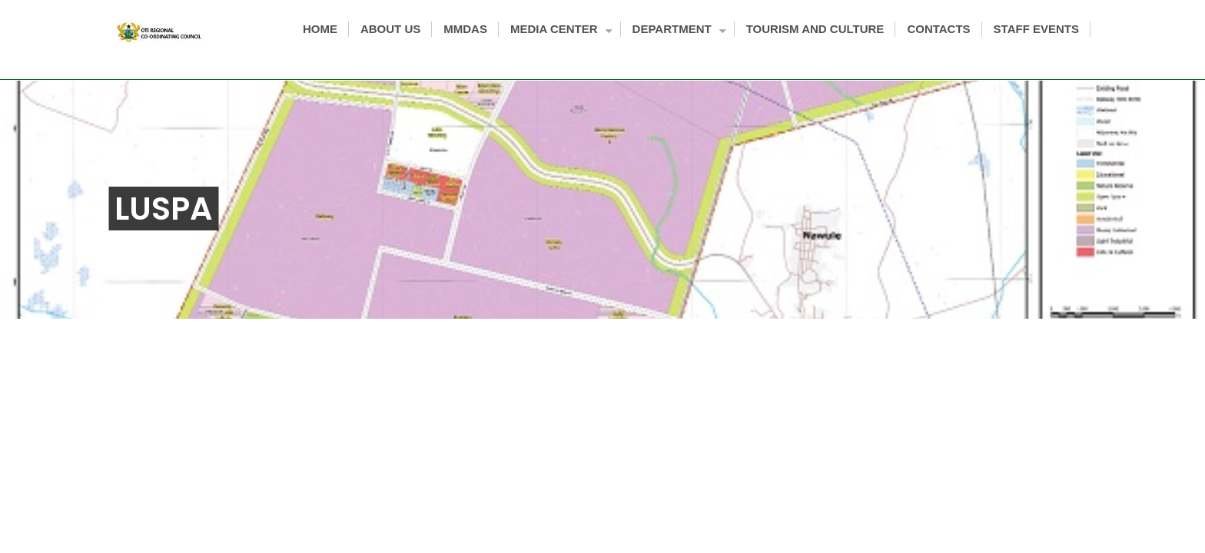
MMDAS (465, 28)
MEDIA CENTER (559, 31)
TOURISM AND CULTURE (815, 28)
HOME (320, 28)
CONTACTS (938, 28)
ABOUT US (390, 28)
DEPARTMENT (677, 31)
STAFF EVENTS (1036, 28)
